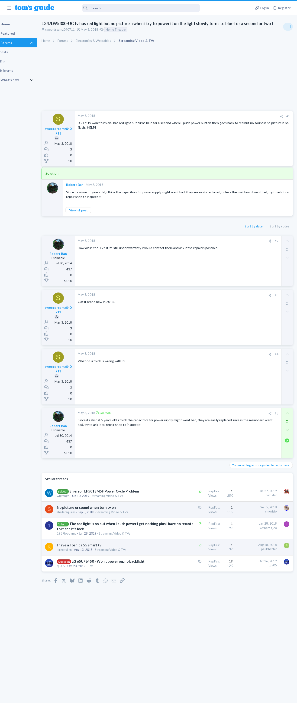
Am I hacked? (248, 327)
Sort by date (179, 232)
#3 (201, 301)
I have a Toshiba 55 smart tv (91, 583)
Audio (235, 290)
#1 (213, 122)
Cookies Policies (131, 697)
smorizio (196, 526)
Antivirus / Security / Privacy (250, 339)
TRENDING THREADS (238, 258)
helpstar (196, 501)
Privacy (160, 697)
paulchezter (194, 587)
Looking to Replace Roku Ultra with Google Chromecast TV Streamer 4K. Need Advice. (260, 429)
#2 (201, 247)
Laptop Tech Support (245, 366)
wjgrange (75, 506)
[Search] (130, 8)
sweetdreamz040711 (72, 35)
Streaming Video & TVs (246, 415)
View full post (90, 216)
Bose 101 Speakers (252, 376)
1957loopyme (78, 567)
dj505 (73, 613)
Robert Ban (86, 191)
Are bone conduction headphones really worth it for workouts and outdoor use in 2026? (260, 272)
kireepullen (76, 588)
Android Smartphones (246, 317)
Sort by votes (205, 232)
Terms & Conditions (192, 697)
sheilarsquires (78, 532)
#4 (201, 360)
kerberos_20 (193, 552)
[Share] (207, 122)
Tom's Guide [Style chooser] (259, 677)
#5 (201, 419)
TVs (102, 613)
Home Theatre (127, 35)
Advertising (98, 697)
